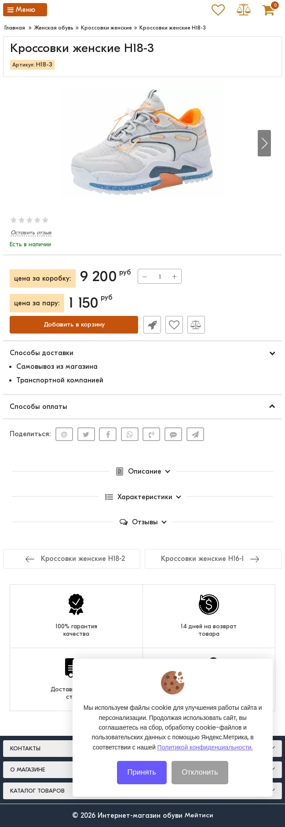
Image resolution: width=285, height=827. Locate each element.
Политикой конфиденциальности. (205, 746)
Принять (142, 772)
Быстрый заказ (151, 325)
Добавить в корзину (73, 325)
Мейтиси (199, 816)
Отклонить (200, 772)
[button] (264, 143)
